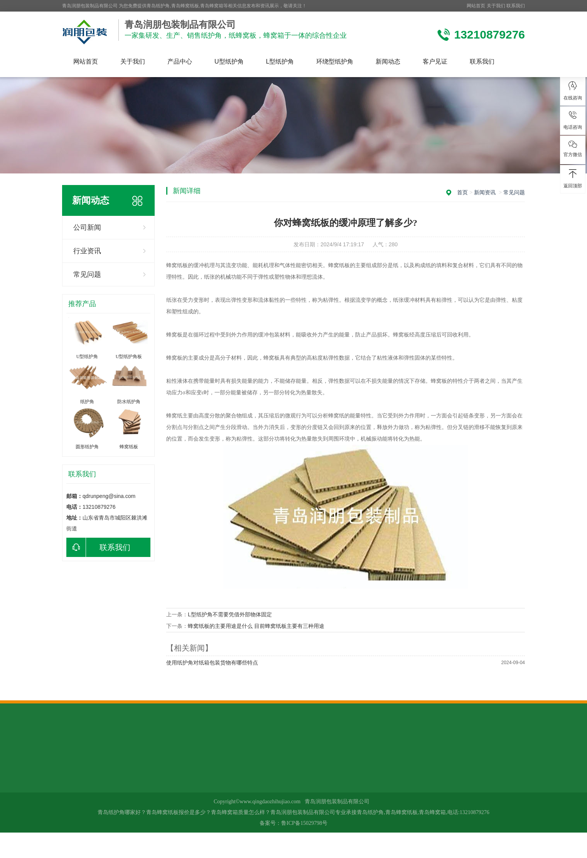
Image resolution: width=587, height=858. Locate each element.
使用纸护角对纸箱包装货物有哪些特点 (212, 662)
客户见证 (435, 61)
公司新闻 (87, 227)
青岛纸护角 (158, 5)
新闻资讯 (485, 192)
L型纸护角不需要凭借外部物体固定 (230, 614)
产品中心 (179, 61)
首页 (462, 192)
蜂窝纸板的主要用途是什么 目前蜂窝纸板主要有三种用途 (256, 626)
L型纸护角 (280, 61)
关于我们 (496, 5)
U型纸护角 (229, 61)
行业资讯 (87, 251)
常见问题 (87, 274)
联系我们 (515, 5)
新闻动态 (388, 61)
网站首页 (476, 5)
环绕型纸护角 (334, 61)
